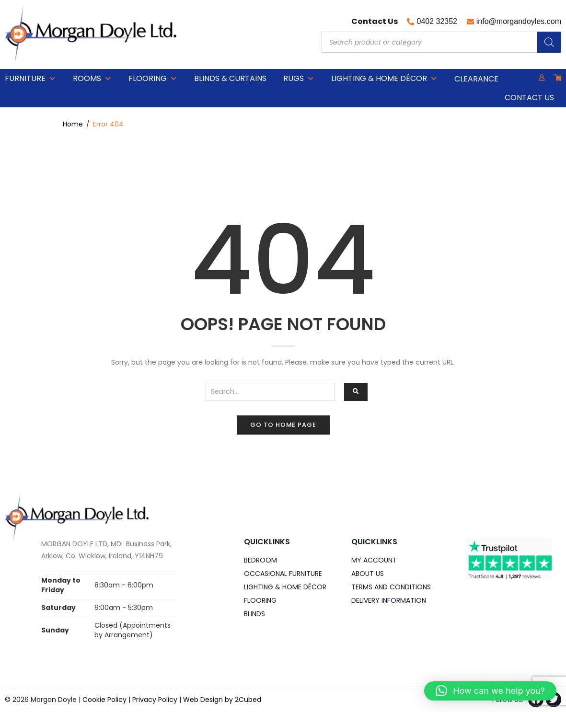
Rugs (298, 78)
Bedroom (260, 560)
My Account (374, 560)
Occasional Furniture (283, 573)
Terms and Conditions (391, 587)
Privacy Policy (154, 699)
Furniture (30, 78)
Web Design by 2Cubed (222, 699)
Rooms (92, 78)
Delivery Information (388, 600)
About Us (367, 573)
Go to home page (283, 424)
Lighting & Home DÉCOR (384, 78)
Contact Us (529, 97)
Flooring (152, 78)
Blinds (254, 614)
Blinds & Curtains (230, 78)
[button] (490, 691)
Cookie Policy (104, 699)
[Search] (549, 42)
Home (73, 124)
